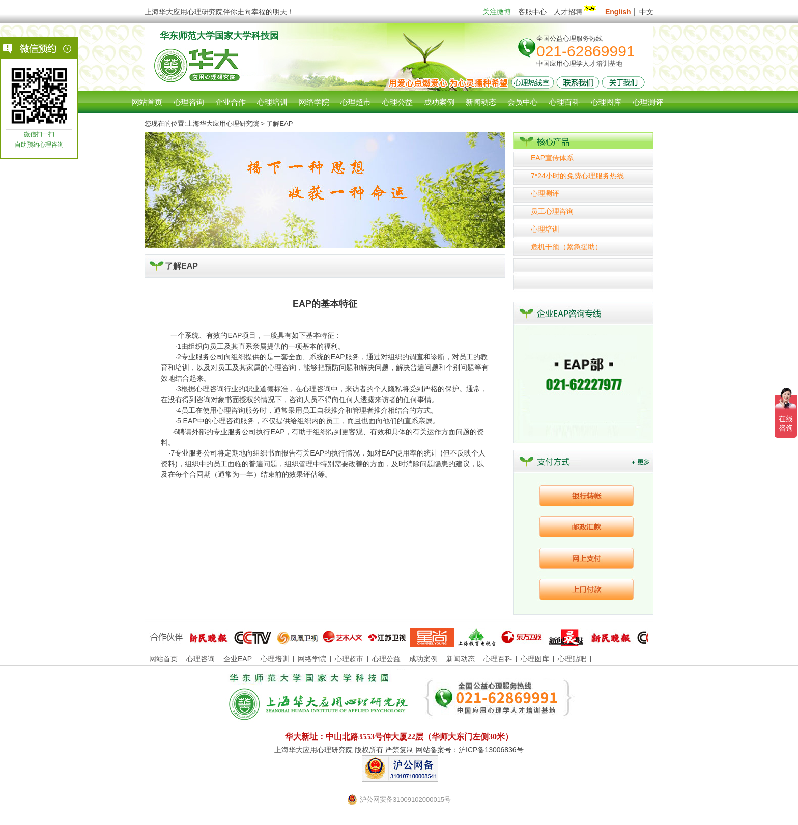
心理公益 (386, 659)
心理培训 (545, 229)
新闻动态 (460, 659)
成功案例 (423, 659)
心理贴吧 (572, 659)
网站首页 (147, 102)
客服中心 (532, 12)
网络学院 (312, 659)
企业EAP (237, 659)
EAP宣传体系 (552, 158)
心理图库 (535, 659)
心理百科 (497, 659)
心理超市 (349, 659)
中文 (646, 12)
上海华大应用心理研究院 (222, 123)
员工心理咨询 (552, 211)
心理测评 (545, 193)
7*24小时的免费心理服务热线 (577, 176)
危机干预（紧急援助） (566, 247)
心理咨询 (189, 102)
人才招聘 (576, 12)
